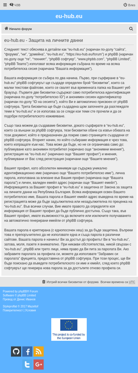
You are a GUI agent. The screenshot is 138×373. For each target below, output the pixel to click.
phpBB (23, 291)
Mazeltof (33, 306)
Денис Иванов (26, 299)
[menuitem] (14, 5)
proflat (13, 306)
